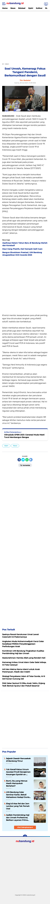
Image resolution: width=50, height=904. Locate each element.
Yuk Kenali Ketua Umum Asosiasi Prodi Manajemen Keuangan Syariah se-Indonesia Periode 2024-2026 (18, 772)
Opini (30, 8)
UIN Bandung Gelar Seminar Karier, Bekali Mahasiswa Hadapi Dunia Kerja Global (17, 794)
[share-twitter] (23, 459)
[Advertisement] (25, 35)
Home (5, 8)
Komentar (25, 465)
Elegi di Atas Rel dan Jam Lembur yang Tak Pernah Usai (17, 806)
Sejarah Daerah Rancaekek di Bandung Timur (18, 759)
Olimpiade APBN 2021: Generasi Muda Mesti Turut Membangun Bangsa (24, 436)
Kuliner (39, 8)
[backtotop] (25, 837)
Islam (6, 446)
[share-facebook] (19, 459)
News (12, 8)
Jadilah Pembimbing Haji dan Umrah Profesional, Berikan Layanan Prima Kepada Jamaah (17, 817)
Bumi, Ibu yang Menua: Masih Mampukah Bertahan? (16, 783)
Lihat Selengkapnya (25, 827)
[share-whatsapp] (27, 459)
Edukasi (21, 8)
